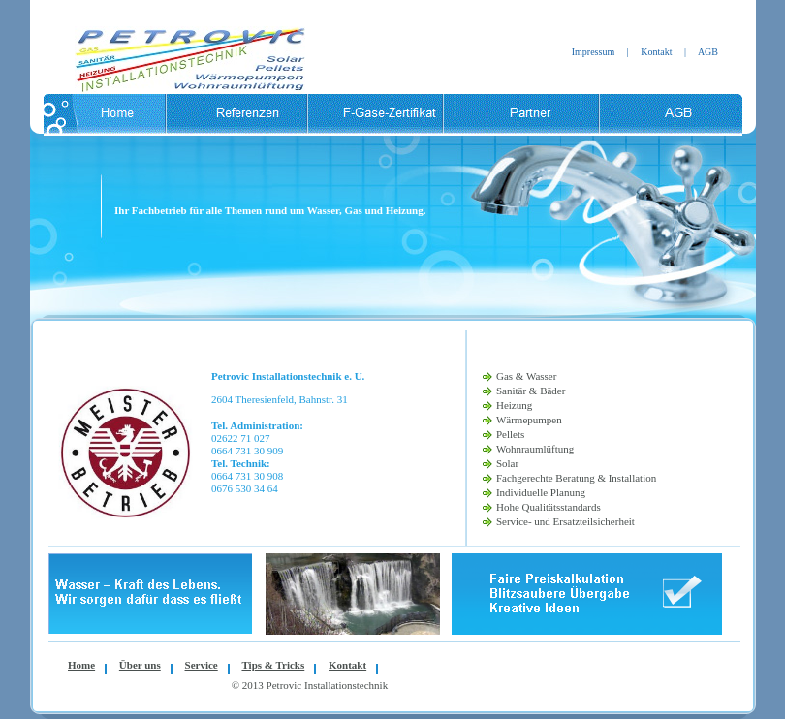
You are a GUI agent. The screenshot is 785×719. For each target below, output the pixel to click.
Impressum (593, 52)
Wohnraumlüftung (535, 448)
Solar (507, 463)
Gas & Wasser (526, 376)
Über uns (140, 665)
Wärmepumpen (529, 419)
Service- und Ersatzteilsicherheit (565, 521)
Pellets (510, 434)
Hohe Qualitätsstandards (548, 507)
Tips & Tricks (272, 665)
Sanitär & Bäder (530, 390)
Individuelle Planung (540, 492)
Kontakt (656, 52)
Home (81, 665)
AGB (708, 52)
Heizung (514, 405)
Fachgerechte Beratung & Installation (576, 478)
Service (201, 665)
